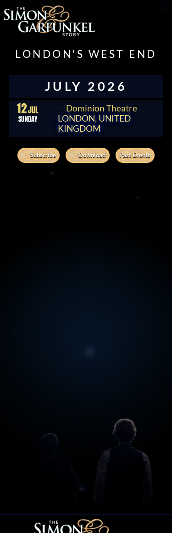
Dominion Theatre (98, 108)
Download (87, 155)
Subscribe (39, 155)
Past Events (134, 155)
